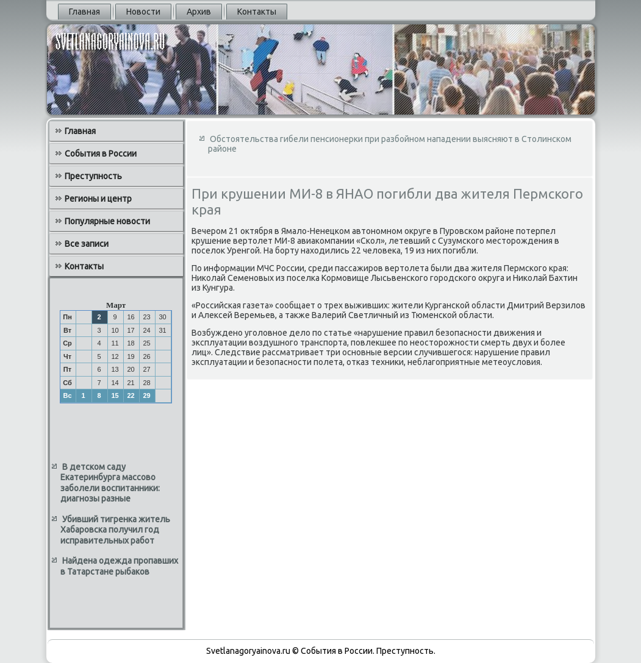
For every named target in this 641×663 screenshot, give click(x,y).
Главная (84, 11)
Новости (143, 11)
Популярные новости (107, 221)
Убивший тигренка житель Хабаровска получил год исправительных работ (115, 529)
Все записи (87, 244)
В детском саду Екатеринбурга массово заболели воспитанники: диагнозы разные (110, 483)
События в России (101, 153)
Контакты (256, 11)
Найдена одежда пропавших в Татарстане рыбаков (119, 566)
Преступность (93, 176)
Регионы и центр (98, 199)
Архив (199, 11)
